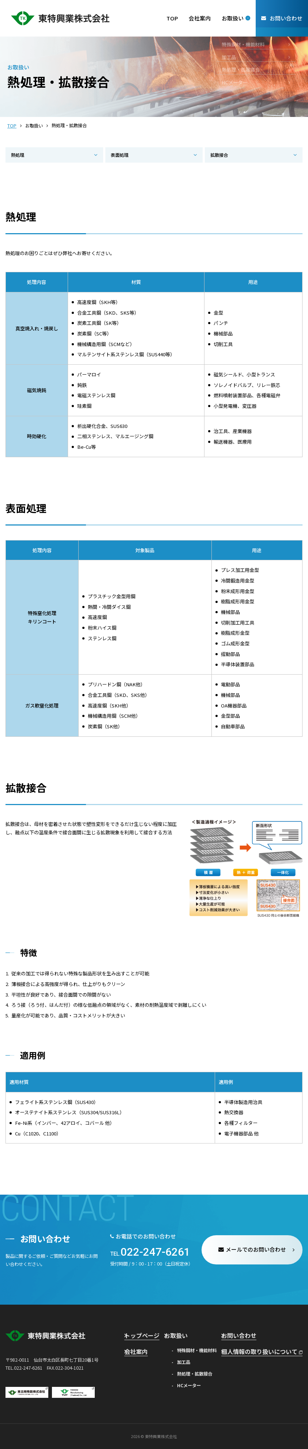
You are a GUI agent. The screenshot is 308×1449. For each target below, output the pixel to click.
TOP (11, 125)
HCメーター (194, 1383)
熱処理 (17, 155)
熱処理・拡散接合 (199, 1371)
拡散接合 (219, 155)
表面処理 (119, 155)
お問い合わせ (254, 1334)
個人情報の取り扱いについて (272, 1347)
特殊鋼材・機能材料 (202, 1347)
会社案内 (138, 1347)
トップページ (143, 1334)
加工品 (188, 1359)
